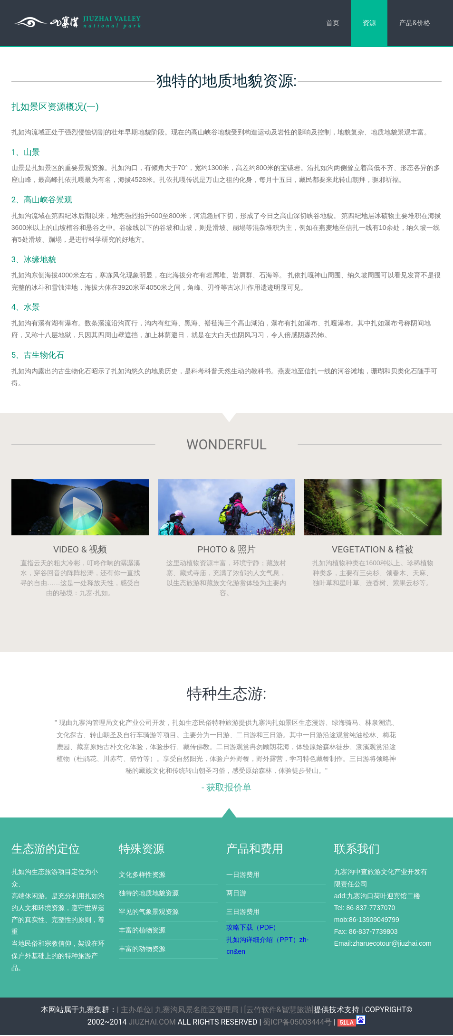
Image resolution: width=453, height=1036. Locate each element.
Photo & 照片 (226, 550)
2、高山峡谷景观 (41, 200)
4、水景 (25, 308)
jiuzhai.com (152, 1022)
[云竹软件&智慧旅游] (278, 1010)
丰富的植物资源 (142, 931)
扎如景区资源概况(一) (55, 107)
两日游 (236, 894)
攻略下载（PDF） (253, 928)
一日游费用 (243, 875)
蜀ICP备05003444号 (297, 1022)
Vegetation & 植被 (373, 550)
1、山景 (25, 152)
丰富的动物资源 (142, 949)
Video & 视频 (80, 550)
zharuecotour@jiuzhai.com (392, 944)
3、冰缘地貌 (33, 260)
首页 (331, 23)
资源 (368, 23)
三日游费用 (243, 912)
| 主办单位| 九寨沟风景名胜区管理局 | (179, 1010)
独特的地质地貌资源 (149, 894)
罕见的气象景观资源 (149, 912)
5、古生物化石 (37, 356)
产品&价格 (414, 23)
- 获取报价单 (226, 788)
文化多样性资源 (142, 875)
